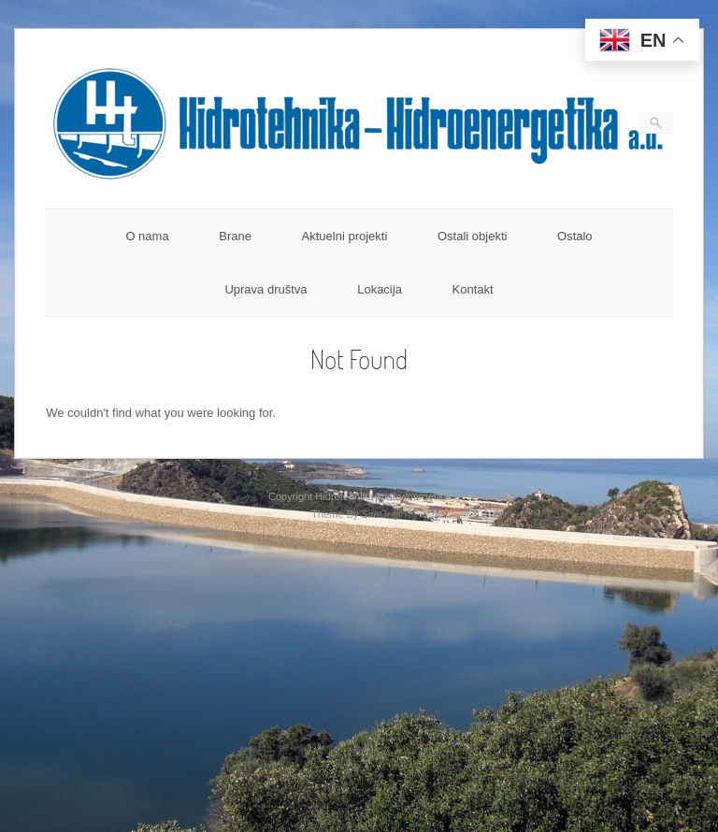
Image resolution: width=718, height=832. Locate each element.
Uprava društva (265, 289)
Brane (235, 236)
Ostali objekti (472, 236)
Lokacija (379, 289)
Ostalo (575, 236)
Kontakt (473, 289)
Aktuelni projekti (345, 236)
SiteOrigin (384, 514)
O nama (146, 236)
